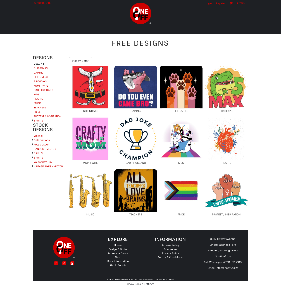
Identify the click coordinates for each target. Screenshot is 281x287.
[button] (242, 3)
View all (38, 135)
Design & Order (117, 249)
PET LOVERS (41, 77)
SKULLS (38, 153)
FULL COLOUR (41, 144)
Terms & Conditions (170, 257)
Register (220, 3)
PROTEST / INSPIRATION (47, 116)
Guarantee (170, 249)
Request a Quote (118, 253)
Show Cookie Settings (140, 284)
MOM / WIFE (41, 85)
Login (209, 3)
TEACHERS (40, 107)
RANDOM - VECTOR (45, 148)
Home (118, 245)
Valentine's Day (43, 162)
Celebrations (42, 140)
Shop (118, 257)
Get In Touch (118, 265)
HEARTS (38, 98)
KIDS (36, 94)
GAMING (38, 72)
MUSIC (38, 103)
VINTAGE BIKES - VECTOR (48, 166)
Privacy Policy (170, 253)
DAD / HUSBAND (43, 90)
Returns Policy (170, 245)
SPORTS (38, 120)
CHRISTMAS (41, 68)
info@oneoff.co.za (227, 267)
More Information (118, 261)
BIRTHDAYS (40, 81)
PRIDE (37, 111)
